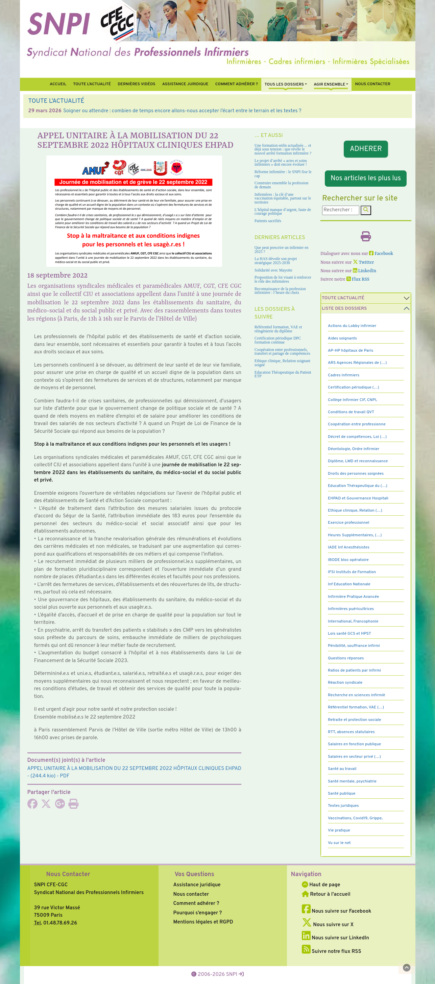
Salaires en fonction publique (354, 744)
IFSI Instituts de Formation (352, 572)
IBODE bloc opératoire (348, 560)
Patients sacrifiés (268, 221)
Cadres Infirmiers (343, 375)
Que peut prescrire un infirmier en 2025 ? (281, 249)
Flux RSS (357, 279)
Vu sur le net (339, 843)
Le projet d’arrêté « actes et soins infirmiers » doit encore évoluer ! (281, 163)
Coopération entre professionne (357, 424)
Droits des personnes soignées (356, 473)
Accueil (58, 84)
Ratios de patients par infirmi (354, 670)
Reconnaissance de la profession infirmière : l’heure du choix (280, 291)
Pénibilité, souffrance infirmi (354, 646)
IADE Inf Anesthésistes (348, 547)
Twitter (363, 262)
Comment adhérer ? (196, 903)
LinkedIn (365, 271)
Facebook (381, 253)
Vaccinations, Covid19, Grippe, (355, 818)
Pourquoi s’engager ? (197, 913)
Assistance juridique (185, 84)
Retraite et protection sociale (354, 720)
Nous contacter (372, 84)
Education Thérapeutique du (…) (357, 486)
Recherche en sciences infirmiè (356, 695)
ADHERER (366, 149)
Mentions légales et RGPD (203, 922)
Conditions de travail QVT (351, 412)
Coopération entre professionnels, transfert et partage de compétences (282, 352)
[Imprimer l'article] (73, 806)
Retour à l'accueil (326, 894)
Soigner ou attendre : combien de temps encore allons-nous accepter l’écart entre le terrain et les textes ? (182, 111)
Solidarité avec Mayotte (273, 270)
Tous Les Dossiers (284, 84)
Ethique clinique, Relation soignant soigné (282, 363)
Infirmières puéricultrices (351, 609)
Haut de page (321, 885)
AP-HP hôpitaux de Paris (350, 350)
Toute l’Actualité (92, 84)
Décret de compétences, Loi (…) (357, 437)
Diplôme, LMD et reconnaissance (358, 461)
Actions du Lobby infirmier (352, 326)
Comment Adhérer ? (236, 84)
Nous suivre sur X (328, 925)
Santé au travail (342, 769)
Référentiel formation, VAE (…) (356, 707)
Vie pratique (339, 830)
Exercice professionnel (348, 522)
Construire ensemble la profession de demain (281, 185)
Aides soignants (342, 338)
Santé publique (341, 793)
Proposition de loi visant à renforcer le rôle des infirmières (283, 279)
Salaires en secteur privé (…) (354, 756)
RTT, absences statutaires (351, 732)
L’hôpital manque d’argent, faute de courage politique (283, 212)
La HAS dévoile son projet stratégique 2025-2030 (276, 261)
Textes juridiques (343, 806)
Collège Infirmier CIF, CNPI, (352, 400)
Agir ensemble (329, 84)
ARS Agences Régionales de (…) (357, 363)
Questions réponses (346, 658)
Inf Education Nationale (349, 584)
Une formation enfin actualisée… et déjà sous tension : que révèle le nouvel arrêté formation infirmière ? (283, 149)
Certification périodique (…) (353, 387)
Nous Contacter (68, 874)
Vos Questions (194, 874)
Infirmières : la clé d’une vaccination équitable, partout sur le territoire (283, 198)
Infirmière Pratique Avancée (353, 597)
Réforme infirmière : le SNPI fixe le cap (283, 174)
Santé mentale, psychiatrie (352, 781)
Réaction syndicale (345, 682)
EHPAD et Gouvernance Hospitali (358, 498)
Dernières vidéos (136, 84)
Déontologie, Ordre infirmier (353, 449)
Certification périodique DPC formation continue (278, 340)
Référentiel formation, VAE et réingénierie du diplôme (278, 329)
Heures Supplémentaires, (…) (355, 535)
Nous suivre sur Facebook (336, 911)
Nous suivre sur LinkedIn (335, 938)
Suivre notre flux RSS (331, 951)
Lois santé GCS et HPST (349, 633)
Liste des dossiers (344, 308)
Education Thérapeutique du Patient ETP (283, 374)
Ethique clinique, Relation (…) (355, 510)
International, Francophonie (353, 621)
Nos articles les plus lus (366, 178)
